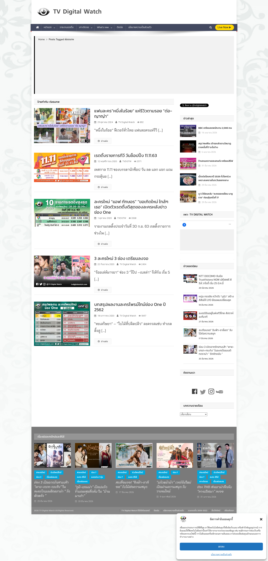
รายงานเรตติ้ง (66, 27)
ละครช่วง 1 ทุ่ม (97, 477)
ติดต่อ (120, 27)
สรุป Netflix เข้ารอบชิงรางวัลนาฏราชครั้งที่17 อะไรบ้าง (214, 145)
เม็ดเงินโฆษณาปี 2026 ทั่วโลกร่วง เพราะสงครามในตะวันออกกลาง (214, 178)
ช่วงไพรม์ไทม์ (56, 472)
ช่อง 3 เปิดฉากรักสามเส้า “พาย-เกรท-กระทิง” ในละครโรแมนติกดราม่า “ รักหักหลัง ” (216, 350)
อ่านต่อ (103, 141)
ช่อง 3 (38, 477)
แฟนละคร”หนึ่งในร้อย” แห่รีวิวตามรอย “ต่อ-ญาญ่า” (133, 113)
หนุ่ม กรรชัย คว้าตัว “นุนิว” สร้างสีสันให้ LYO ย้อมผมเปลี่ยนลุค (216, 298)
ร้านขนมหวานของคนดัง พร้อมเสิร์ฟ (215, 161)
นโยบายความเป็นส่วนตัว (221, 554)
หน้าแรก (48, 27)
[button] (261, 519)
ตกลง (221, 546)
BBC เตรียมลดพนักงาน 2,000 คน (215, 128)
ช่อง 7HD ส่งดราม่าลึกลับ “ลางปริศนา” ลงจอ (214, 489)
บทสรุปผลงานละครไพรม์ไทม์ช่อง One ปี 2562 (130, 307)
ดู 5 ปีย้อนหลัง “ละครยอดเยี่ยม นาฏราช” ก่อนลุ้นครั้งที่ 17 (215, 195)
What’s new (103, 27)
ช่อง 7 (93, 472)
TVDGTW (127, 161)
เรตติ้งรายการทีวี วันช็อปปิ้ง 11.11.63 (125, 155)
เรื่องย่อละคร (52, 477)
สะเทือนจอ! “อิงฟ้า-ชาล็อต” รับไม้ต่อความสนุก (215, 332)
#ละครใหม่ (40, 472)
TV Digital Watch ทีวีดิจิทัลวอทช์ (135, 510)
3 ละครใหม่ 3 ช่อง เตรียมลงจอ (121, 258)
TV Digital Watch (126, 122)
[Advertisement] (134, 67)
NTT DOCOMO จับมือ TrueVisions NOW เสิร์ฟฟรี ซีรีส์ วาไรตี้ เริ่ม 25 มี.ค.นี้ (215, 279)
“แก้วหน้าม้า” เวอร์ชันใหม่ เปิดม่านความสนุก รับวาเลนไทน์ (174, 487)
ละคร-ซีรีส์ (81, 477)
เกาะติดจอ (84, 27)
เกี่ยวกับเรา (229, 510)
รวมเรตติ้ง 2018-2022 (197, 510)
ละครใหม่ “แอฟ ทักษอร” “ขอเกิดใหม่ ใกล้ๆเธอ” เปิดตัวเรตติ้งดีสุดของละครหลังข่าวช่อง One (131, 206)
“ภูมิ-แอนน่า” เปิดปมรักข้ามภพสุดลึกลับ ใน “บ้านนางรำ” (92, 491)
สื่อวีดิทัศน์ (215, 510)
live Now (224, 27)
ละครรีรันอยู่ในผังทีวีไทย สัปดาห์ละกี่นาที (216, 315)
